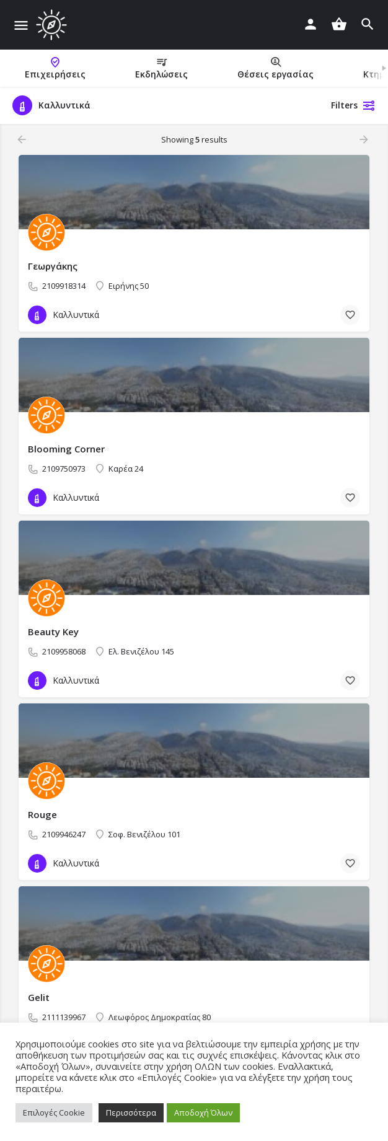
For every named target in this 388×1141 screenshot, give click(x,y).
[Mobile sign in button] (310, 24)
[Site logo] (53, 24)
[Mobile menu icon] (21, 25)
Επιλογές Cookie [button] (54, 1112)
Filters (353, 105)
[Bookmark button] (350, 315)
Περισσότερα (131, 1112)
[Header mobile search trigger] (367, 24)
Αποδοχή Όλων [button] (203, 1112)
